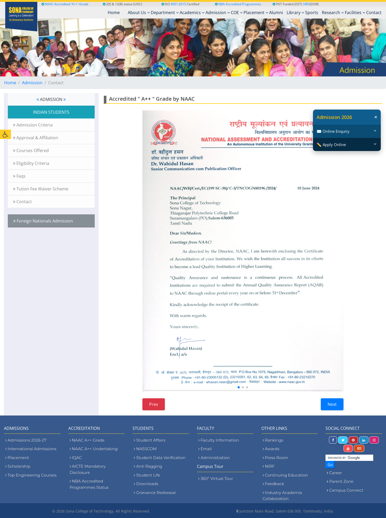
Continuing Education (285, 475)
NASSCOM (145, 448)
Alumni (276, 12)
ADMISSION (51, 99)
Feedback (273, 483)
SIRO (306, 4)
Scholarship (18, 466)
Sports (311, 12)
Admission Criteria (33, 125)
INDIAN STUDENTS (51, 112)
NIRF (269, 466)
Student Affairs (149, 440)
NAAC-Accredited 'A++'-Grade (64, 4)
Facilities (355, 12)
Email (205, 448)
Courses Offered (31, 150)
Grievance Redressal (155, 492)
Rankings (273, 440)
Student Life (147, 475)
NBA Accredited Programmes (239, 4)
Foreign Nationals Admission (43, 221)
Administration (214, 457)
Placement (256, 12)
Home (10, 83)
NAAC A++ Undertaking (94, 448)
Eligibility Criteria (31, 163)
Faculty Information (218, 440)
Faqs (19, 176)
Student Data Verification (159, 457)
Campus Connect (346, 490)
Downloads (146, 483)
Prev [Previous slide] (153, 404)
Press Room (275, 457)
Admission (218, 12)
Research (333, 12)
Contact (374, 12)
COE (237, 12)
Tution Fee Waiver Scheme (40, 189)
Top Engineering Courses (31, 475)
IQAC (76, 457)
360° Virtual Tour (215, 478)
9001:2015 (178, 4)
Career (335, 472)
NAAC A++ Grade (87, 440)
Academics (192, 12)
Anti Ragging (148, 466)
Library (295, 12)
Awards (271, 448)
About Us (139, 12)
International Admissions (30, 448)
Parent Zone (341, 481)
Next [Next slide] (332, 404)
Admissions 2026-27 (25, 440)
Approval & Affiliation (35, 138)
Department (165, 12)
